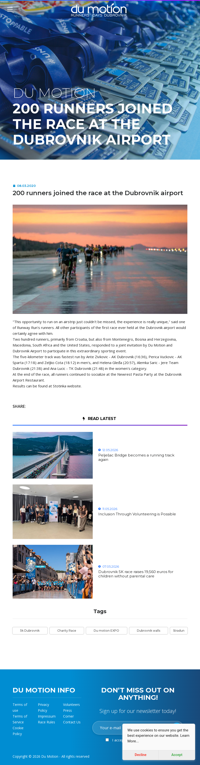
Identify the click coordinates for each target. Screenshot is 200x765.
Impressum (47, 716)
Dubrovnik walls (148, 630)
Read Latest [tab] (99, 418)
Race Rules (46, 722)
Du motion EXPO (106, 630)
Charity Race (66, 630)
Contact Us (72, 722)
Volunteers (71, 704)
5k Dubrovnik (30, 630)
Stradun (178, 630)
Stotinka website (67, 385)
